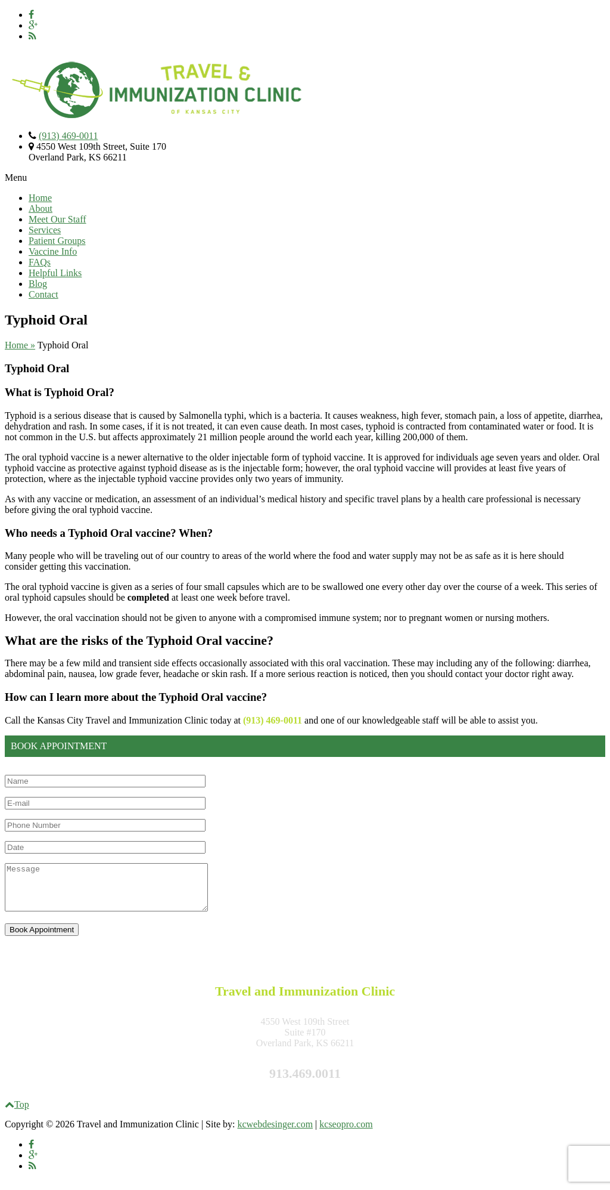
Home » (20, 345)
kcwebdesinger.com (275, 1133)
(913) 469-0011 (68, 136)
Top (17, 1113)
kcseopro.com (345, 1133)
